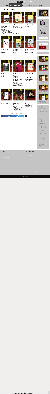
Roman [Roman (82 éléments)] (43, 130)
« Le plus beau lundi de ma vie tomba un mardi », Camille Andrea (43, 72)
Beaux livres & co (29, 102)
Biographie (24, 5)
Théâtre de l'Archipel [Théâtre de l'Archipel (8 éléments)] (42, 142)
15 (20, 113)
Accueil (7, 5)
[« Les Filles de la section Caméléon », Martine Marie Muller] (43, 90)
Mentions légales (32, 155)
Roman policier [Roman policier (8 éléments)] (41, 134)
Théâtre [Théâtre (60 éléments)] (44, 138)
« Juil (3, 174)
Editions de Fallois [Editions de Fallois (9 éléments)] (44, 112)
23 (24, 113)
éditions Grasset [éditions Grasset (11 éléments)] (41, 145)
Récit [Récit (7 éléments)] (44, 134)
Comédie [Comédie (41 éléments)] (41, 110)
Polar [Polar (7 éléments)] (44, 127)
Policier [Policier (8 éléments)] (46, 127)
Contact (40, 5)
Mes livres (30, 5)
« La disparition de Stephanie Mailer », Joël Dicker (5, 26)
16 (21, 113)
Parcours (35, 5)
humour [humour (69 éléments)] (41, 118)
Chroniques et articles (16, 5)
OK (34, 393)
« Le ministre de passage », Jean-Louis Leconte (6, 51)
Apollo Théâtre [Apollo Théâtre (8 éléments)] (41, 106)
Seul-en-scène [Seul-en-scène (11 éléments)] (41, 135)
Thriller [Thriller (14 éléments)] (40, 138)
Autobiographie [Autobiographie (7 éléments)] (41, 107)
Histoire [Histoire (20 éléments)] (44, 116)
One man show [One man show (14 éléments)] (41, 126)
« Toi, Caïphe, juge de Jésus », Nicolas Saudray (18, 103)
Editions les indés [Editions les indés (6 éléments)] (41, 113)
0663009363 (6, 156)
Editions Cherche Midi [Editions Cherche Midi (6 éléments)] (42, 111)
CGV (26, 155)
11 (15, 113)
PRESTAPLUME (28, 2)
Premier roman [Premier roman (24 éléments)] (42, 129)
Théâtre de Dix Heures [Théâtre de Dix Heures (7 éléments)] (42, 141)
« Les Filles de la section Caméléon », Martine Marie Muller (43, 92)
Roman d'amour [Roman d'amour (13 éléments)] (42, 132)
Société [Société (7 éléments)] (45, 135)
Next (26, 113)
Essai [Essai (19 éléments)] (41, 116)
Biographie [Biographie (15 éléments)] (41, 108)
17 (22, 113)
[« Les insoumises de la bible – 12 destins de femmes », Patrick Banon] (43, 80)
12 (16, 113)
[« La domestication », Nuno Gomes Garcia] (43, 100)
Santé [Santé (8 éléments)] (46, 134)
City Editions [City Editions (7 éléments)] (45, 108)
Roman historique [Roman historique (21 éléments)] (42, 133)
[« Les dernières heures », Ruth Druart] (43, 61)
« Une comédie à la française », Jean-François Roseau (29, 51)
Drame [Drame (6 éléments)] (44, 110)
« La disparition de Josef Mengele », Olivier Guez (18, 51)
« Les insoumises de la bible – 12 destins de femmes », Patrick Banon (43, 82)
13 (17, 113)
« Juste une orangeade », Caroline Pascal (6, 75)
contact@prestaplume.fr (6, 157)
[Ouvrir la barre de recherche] (44, 5)
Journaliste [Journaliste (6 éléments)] (40, 119)
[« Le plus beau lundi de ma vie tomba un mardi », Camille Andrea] (43, 70)
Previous (11, 113)
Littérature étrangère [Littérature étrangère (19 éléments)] (43, 125)
